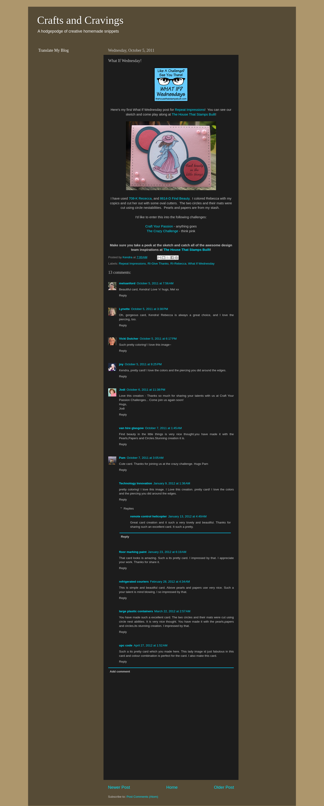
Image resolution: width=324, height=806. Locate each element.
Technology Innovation (135, 483)
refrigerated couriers (134, 581)
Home (172, 787)
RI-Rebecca (178, 263)
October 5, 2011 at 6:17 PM (158, 338)
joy (121, 364)
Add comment (120, 671)
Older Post (224, 787)
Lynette (124, 309)
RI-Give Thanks (158, 263)
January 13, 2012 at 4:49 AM (187, 516)
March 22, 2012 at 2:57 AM (172, 611)
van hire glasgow (131, 428)
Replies (129, 508)
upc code (125, 645)
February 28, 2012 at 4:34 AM (170, 581)
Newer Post (119, 787)
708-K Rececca (140, 198)
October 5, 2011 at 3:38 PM (149, 309)
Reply (123, 295)
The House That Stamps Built (193, 114)
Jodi (122, 389)
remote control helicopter (148, 516)
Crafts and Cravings (80, 20)
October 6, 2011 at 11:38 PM (146, 389)
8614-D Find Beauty (174, 198)
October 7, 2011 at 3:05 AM (145, 457)
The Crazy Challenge (162, 231)
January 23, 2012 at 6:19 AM (167, 552)
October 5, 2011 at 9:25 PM (143, 364)
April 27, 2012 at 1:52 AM (150, 645)
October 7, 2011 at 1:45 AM (163, 428)
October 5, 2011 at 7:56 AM (155, 283)
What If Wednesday (201, 263)
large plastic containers (136, 611)
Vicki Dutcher (128, 338)
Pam (122, 457)
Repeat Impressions (190, 109)
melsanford (127, 283)
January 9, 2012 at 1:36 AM (171, 483)
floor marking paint (132, 552)
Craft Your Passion (159, 226)
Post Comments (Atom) (142, 796)
